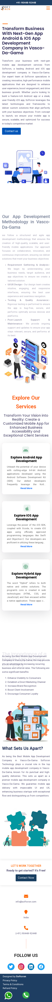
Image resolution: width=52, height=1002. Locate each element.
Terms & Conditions (13, 984)
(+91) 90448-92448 (26, 933)
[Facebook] (41, 968)
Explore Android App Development (26, 459)
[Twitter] (11, 968)
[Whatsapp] (10, 995)
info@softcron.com (26, 901)
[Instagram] (21, 968)
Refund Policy (10, 988)
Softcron (21, 976)
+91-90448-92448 (26, 2)
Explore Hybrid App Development (26, 575)
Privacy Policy (10, 980)
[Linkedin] (31, 968)
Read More (26, 488)
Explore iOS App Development (26, 517)
